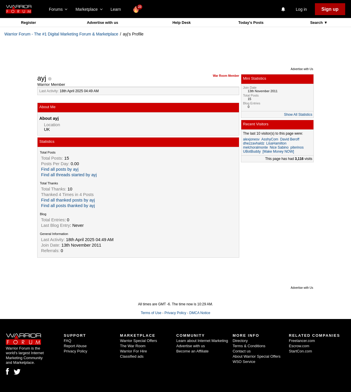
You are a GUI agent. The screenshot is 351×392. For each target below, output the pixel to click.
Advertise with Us (302, 69)
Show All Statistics (298, 115)
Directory (240, 340)
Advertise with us (102, 22)
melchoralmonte (255, 147)
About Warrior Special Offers (257, 356)
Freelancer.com (302, 340)
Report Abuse (75, 346)
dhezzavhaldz (253, 143)
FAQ (67, 340)
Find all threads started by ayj (69, 174)
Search (317, 22)
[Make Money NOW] (278, 151)
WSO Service (244, 361)
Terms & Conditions (249, 346)
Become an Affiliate (192, 351)
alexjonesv (251, 139)
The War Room (133, 346)
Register (28, 22)
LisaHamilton (276, 143)
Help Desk (181, 22)
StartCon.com (300, 351)
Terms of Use (151, 313)
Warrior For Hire (133, 351)
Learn (117, 9)
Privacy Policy (175, 313)
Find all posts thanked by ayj (68, 205)
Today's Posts (251, 22)
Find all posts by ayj (60, 169)
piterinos (297, 147)
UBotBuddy (252, 151)
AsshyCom (269, 139)
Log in (301, 9)
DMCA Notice (199, 313)
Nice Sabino (279, 147)
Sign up (329, 9)
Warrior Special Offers (138, 340)
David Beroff (289, 139)
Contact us (242, 351)
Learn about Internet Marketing (202, 340)
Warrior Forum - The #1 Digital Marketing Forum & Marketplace (61, 34)
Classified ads (131, 356)
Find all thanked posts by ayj (68, 200)
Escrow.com (299, 346)
